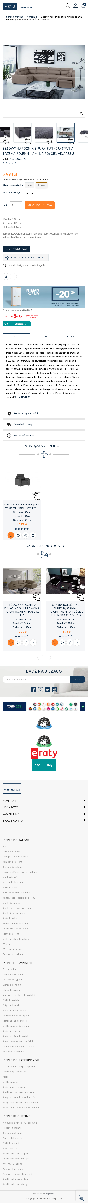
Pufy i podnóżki (11, 1005)
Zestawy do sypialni (13, 1051)
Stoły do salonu (11, 918)
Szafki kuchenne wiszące (16, 1158)
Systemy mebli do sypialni (16, 1015)
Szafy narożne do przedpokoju (19, 1097)
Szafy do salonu (11, 934)
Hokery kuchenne (12, 1128)
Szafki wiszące (10, 1082)
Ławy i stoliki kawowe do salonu (20, 872)
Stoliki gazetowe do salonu (17, 908)
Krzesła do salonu (12, 867)
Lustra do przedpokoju (15, 1071)
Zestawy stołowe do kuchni (17, 1174)
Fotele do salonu (12, 851)
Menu (9, 6)
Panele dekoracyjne (13, 1138)
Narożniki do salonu (13, 882)
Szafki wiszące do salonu (16, 928)
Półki (5, 1077)
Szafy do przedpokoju (14, 1087)
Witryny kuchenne (12, 1164)
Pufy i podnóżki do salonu (16, 892)
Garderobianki (11, 969)
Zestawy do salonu (13, 954)
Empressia (50, 1193)
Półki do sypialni (11, 1000)
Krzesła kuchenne (12, 1133)
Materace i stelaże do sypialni (19, 995)
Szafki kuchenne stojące (16, 1153)
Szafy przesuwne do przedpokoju (20, 1102)
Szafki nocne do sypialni (15, 1021)
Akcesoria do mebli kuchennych (20, 1122)
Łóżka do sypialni (12, 990)
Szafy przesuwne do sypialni (18, 1041)
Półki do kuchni (11, 1143)
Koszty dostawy (16, 249)
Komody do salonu (13, 862)
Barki (5, 846)
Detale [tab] (44, 336)
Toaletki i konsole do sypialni (18, 1046)
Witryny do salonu (12, 949)
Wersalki (8, 944)
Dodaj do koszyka (39, 205)
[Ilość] (14, 205)
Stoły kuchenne (11, 1148)
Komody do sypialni (13, 974)
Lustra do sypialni (12, 985)
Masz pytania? (25, 258)
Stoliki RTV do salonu (14, 913)
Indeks (6, 159)
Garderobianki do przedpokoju (19, 1066)
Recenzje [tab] (71, 336)
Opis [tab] (16, 336)
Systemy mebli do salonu (16, 923)
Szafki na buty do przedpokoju (19, 1092)
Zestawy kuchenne (13, 1169)
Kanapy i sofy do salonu (15, 856)
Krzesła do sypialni (13, 979)
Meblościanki (10, 877)
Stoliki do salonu (11, 903)
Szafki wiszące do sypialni (16, 1026)
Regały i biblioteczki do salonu (19, 898)
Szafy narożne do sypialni (16, 1036)
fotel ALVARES (22, 397)
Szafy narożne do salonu (16, 939)
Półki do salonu (11, 887)
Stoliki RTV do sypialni (15, 1010)
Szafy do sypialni (12, 1031)
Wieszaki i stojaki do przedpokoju (21, 1107)
